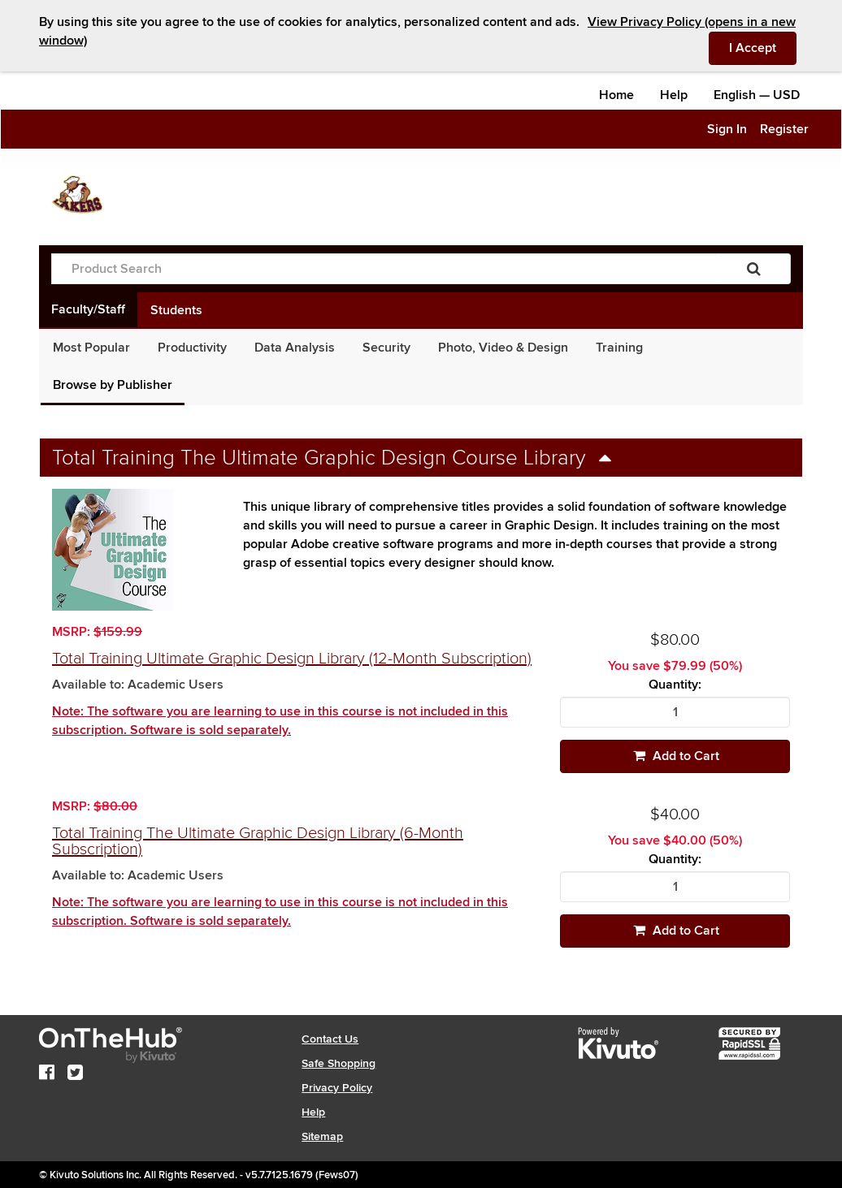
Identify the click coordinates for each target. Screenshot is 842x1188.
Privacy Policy (337, 1088)
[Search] (754, 269)
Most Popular (91, 347)
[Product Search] (384, 268)
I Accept (762, 47)
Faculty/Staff (88, 309)
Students (176, 310)
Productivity (192, 347)
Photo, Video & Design (503, 347)
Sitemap (322, 1136)
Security (386, 347)
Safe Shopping (338, 1063)
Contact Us (330, 1039)
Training (619, 347)
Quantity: (675, 685)
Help (674, 95)
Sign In (727, 129)
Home (616, 95)
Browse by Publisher (112, 385)
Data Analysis (294, 347)
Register (784, 129)
